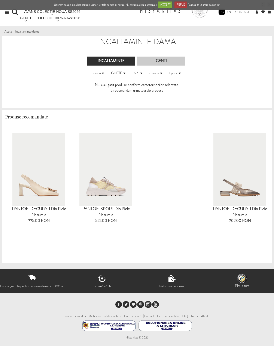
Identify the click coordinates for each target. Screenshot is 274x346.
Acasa (8, 31)
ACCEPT (165, 5)
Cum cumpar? (132, 316)
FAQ (185, 316)
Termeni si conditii (75, 316)
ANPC (205, 316)
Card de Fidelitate (168, 316)
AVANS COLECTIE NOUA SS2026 (52, 12)
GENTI (25, 18)
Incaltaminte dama (27, 31)
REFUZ (181, 5)
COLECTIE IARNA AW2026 (58, 18)
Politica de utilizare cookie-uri (204, 5)
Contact (242, 12)
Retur (194, 316)
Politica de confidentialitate (105, 316)
